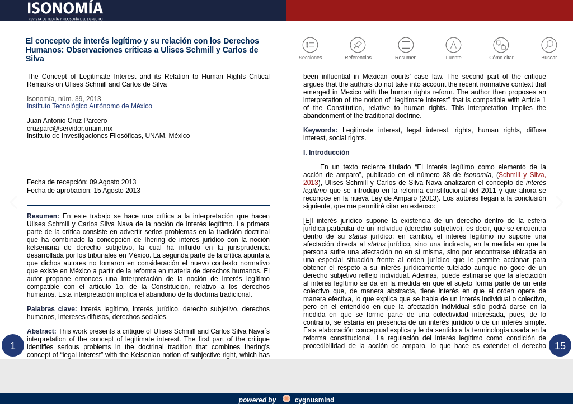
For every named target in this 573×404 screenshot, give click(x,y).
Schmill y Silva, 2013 (347, 269)
